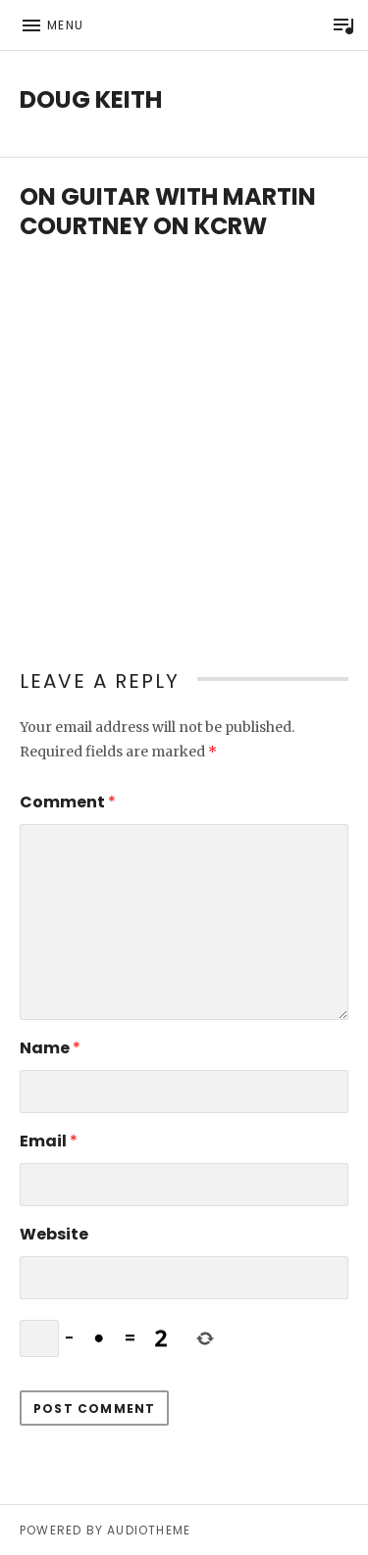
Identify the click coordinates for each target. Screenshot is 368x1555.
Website (54, 1234)
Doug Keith (91, 99)
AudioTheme (148, 1530)
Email (49, 1141)
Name (50, 1048)
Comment (68, 802)
